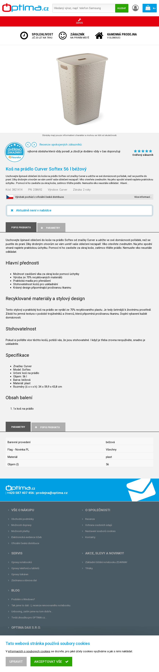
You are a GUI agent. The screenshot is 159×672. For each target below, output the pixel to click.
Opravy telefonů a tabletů (25, 568)
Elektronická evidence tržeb (26, 537)
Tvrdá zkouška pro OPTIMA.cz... (29, 617)
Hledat (121, 8)
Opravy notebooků (21, 562)
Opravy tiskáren (19, 574)
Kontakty (90, 537)
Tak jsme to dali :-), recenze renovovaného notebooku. (41, 605)
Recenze (90, 519)
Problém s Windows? (23, 599)
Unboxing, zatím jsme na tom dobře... (32, 611)
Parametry (50, 227)
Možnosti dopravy (21, 525)
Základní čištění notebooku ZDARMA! (106, 562)
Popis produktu (47, 427)
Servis (16, 553)
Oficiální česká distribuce (25, 543)
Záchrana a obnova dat (24, 580)
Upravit (16, 663)
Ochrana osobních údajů (98, 525)
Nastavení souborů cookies (100, 531)
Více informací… (143, 197)
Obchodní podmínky (22, 519)
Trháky (89, 568)
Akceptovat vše (51, 663)
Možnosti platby (20, 531)
